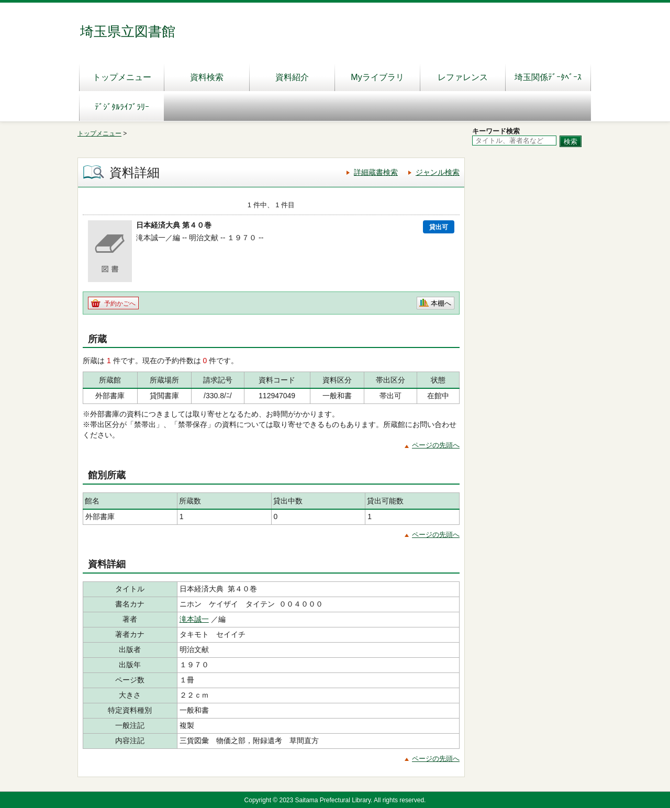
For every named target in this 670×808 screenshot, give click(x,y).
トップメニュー (122, 77)
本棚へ (441, 303)
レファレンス (463, 77)
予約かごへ (120, 303)
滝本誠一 (194, 619)
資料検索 (207, 77)
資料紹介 (292, 77)
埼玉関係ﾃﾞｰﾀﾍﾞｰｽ (548, 77)
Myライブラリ (377, 77)
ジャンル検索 (438, 172)
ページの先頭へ (436, 445)
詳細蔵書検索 (376, 172)
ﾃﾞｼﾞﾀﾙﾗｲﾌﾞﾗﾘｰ (122, 107)
